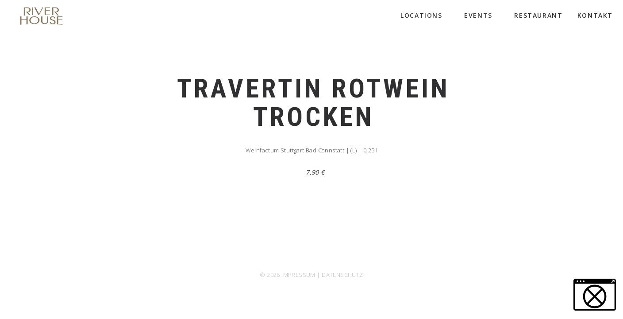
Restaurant (538, 15)
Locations (425, 15)
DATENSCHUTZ (342, 275)
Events (482, 15)
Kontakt (595, 15)
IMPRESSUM (298, 275)
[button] (594, 295)
